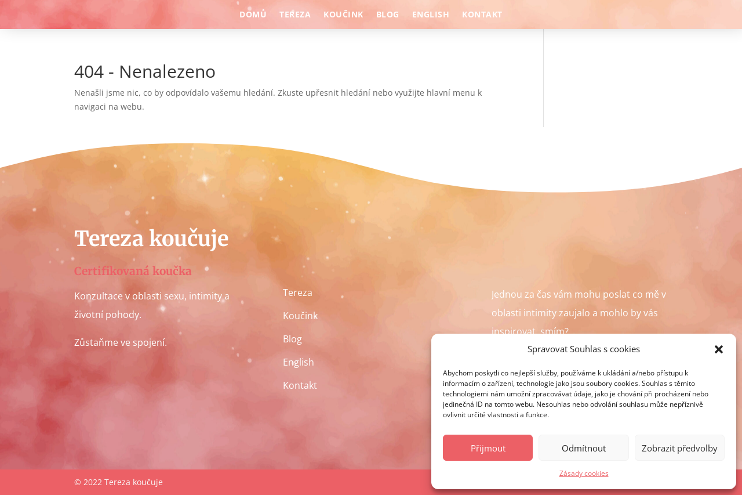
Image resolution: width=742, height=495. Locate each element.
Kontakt (482, 15)
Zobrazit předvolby (680, 448)
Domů (253, 15)
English (431, 15)
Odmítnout (584, 448)
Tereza (295, 15)
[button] (719, 349)
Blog (387, 15)
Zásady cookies (584, 473)
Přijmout (488, 448)
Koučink (343, 15)
